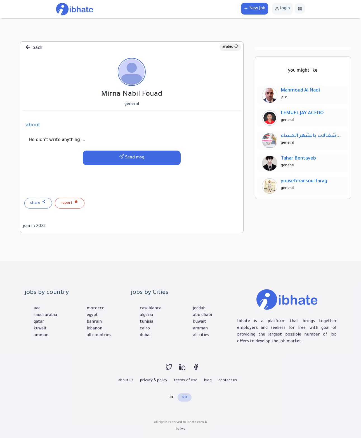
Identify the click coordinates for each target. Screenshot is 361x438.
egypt (92, 315)
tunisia (146, 322)
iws (182, 429)
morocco (96, 308)
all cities (201, 335)
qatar (39, 322)
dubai (145, 335)
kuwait (40, 329)
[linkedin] (185, 369)
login (282, 8)
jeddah (199, 308)
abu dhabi (202, 315)
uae (37, 308)
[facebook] (198, 369)
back (34, 47)
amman (41, 335)
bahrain (94, 322)
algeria (146, 315)
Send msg (131, 157)
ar (171, 397)
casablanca (150, 308)
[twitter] (172, 369)
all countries (99, 335)
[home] (74, 9)
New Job (254, 8)
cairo (145, 329)
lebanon (94, 329)
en (184, 397)
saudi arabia (45, 315)
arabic (230, 47)
